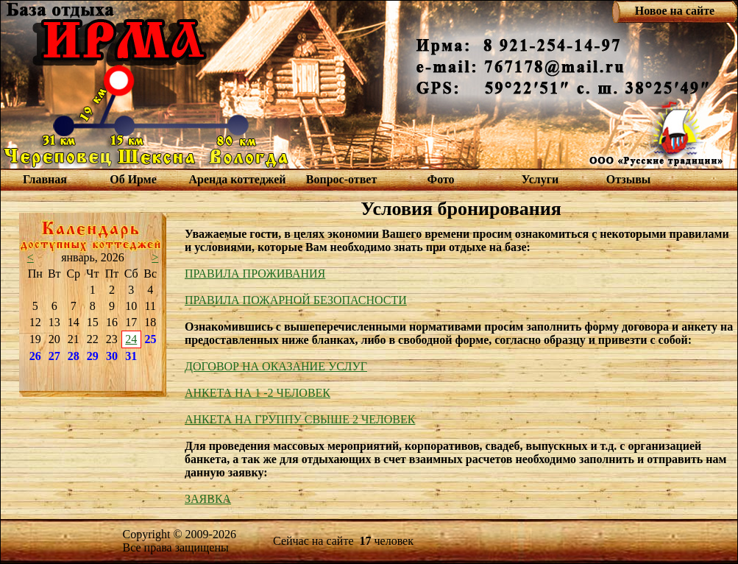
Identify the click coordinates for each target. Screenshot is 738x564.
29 (93, 356)
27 (54, 356)
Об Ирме (133, 179)
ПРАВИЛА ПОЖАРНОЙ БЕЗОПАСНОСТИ (296, 300)
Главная (45, 179)
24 (131, 339)
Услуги (540, 179)
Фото (440, 179)
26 (35, 356)
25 (151, 339)
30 (112, 356)
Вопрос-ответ (341, 179)
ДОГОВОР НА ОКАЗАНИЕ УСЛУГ (276, 366)
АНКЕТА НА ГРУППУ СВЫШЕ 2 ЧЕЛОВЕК (300, 419)
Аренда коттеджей (236, 179)
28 (73, 356)
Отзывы (628, 179)
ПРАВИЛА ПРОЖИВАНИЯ (255, 273)
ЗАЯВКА (208, 499)
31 (131, 356)
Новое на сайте (674, 10)
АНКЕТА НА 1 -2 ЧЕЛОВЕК (257, 393)
